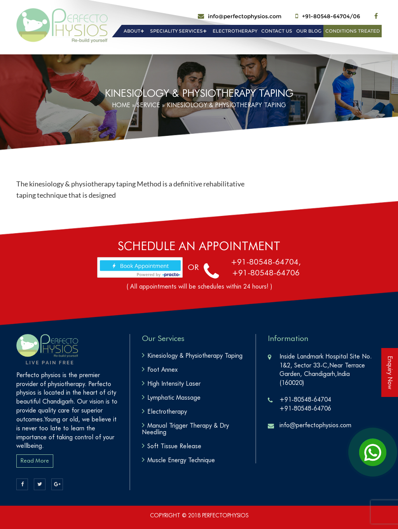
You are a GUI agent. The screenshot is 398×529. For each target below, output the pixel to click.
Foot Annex (162, 369)
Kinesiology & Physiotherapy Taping (195, 355)
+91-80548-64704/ (327, 16)
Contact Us (276, 31)
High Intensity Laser (174, 383)
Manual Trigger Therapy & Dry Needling (185, 429)
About (132, 31)
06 (356, 16)
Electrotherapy (235, 31)
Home (121, 105)
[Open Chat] (372, 452)
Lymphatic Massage (174, 397)
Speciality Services (176, 31)
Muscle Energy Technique (181, 460)
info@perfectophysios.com (244, 16)
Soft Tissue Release (174, 446)
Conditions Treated (352, 31)
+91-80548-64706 (266, 272)
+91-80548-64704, (266, 261)
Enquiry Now (390, 372)
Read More (35, 460)
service (148, 105)
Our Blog (308, 31)
